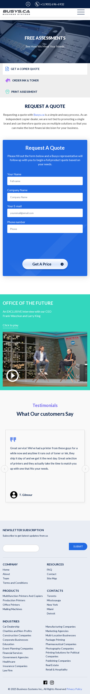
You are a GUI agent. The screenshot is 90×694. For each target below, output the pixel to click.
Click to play (10, 325)
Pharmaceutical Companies (61, 644)
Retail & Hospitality (56, 669)
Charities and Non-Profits (17, 630)
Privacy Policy (74, 689)
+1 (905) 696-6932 (49, 4)
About (6, 574)
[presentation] (45, 246)
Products (11, 590)
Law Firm (8, 670)
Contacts (55, 590)
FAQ (49, 569)
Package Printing (55, 639)
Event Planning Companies (18, 648)
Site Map (52, 578)
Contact (51, 574)
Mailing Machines (12, 609)
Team (6, 578)
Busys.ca (38, 114)
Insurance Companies (15, 666)
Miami (50, 609)
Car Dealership (11, 626)
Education (8, 644)
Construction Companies (17, 635)
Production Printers (14, 600)
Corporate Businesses (15, 639)
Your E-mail (14, 206)
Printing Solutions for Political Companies (62, 654)
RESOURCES (55, 564)
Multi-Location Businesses (61, 635)
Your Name (14, 174)
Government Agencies (16, 657)
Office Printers (11, 604)
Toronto (51, 595)
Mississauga (54, 600)
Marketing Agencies (57, 630)
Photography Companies (60, 648)
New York (52, 604)
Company (10, 564)
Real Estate (52, 665)
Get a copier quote (22, 69)
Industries (11, 621)
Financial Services (13, 652)
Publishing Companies (58, 660)
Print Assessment (21, 92)
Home (6, 569)
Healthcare (9, 661)
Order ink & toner (22, 80)
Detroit (51, 613)
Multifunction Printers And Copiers (23, 595)
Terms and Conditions (15, 582)
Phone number (16, 222)
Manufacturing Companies (61, 626)
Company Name (17, 190)
